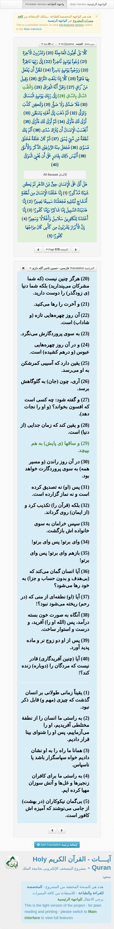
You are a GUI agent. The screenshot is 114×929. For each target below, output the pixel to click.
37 (55, 138)
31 (47, 104)
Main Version (88, 4)
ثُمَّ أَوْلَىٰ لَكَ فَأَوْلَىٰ (44, 121)
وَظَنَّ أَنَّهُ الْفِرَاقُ (54, 87)
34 (61, 121)
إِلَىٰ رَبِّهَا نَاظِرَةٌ (33, 61)
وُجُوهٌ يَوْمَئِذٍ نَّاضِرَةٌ (66, 61)
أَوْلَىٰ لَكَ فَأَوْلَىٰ (76, 121)
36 (37, 130)
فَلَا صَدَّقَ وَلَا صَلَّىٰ (65, 104)
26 (33, 78)
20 (50, 52)
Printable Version (44, 4)
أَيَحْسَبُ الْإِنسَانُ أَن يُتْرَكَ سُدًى (65, 130)
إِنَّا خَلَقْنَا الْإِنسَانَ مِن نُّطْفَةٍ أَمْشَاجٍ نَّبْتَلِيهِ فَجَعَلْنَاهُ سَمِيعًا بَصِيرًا (54, 197)
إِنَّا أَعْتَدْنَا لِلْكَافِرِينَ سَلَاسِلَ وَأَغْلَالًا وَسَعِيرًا (55, 214)
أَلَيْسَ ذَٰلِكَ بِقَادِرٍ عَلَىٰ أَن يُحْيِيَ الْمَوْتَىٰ (51, 156)
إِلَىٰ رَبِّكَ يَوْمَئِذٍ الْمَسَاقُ (39, 95)
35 (27, 121)
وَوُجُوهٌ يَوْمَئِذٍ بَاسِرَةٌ (66, 70)
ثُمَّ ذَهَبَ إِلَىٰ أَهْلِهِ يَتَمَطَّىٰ (50, 113)
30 (84, 104)
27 (70, 87)
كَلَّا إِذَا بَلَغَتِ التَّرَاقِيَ (52, 78)
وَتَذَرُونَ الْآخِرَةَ (34, 52)
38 (74, 147)
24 (47, 70)
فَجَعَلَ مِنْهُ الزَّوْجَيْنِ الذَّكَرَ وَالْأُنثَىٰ (45, 147)
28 (38, 87)
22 (48, 61)
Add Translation (57, 844)
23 (84, 70)
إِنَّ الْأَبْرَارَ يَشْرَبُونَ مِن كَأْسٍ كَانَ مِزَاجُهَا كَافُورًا (54, 231)
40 (55, 164)
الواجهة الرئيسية (57, 20)
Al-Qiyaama (76, 44)
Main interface (33, 29)
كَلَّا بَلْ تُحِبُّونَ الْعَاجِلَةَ (71, 52)
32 (73, 113)
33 (27, 113)
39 (82, 156)
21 (83, 61)
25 (72, 78)
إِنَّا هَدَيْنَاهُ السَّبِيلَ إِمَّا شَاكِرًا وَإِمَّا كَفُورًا (55, 206)
